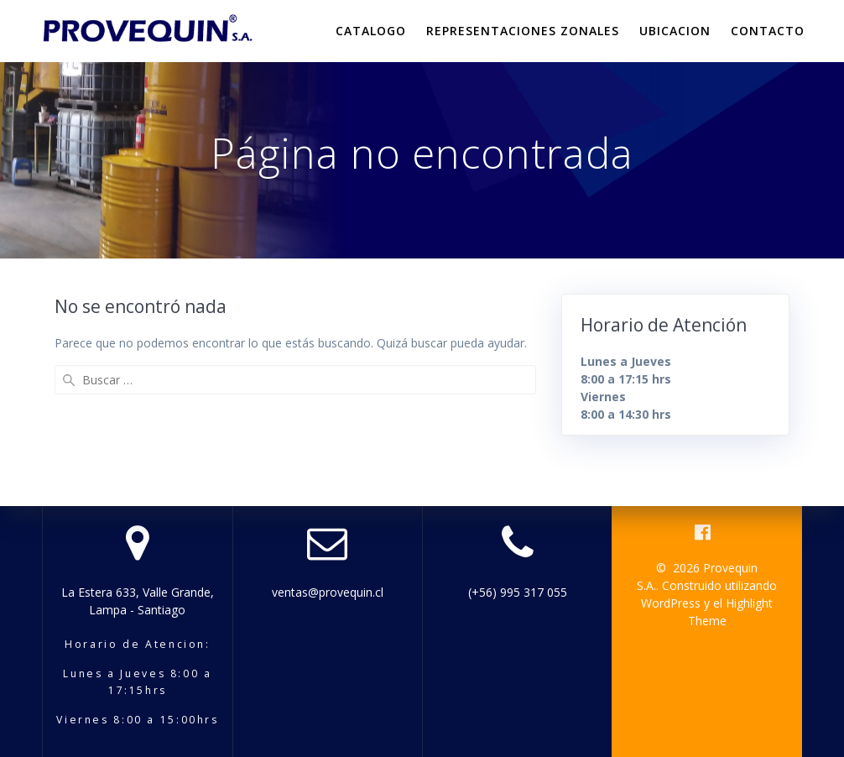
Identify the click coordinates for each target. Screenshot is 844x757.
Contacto (768, 31)
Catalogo (371, 31)
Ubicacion (675, 31)
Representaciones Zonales (522, 31)
